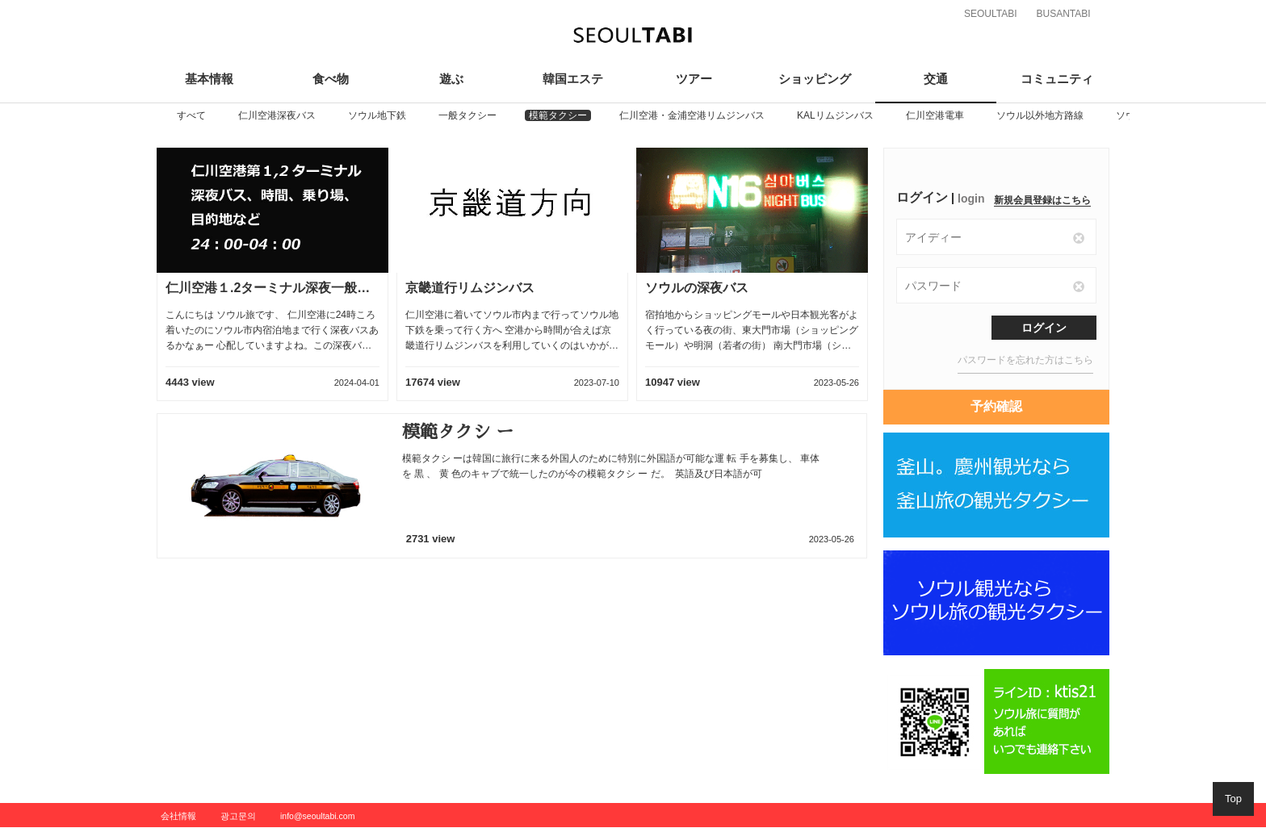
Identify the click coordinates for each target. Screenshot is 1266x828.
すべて (191, 115)
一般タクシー (467, 115)
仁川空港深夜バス (277, 115)
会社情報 (178, 816)
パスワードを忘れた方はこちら (1025, 360)
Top (1233, 798)
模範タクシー (558, 115)
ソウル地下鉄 (377, 115)
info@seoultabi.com (317, 816)
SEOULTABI (990, 13)
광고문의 (238, 816)
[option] (191, 115)
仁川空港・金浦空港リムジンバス (692, 115)
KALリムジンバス (835, 115)
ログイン (1044, 327)
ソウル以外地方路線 (1040, 115)
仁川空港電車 (935, 115)
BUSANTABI (1063, 13)
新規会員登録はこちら (1042, 200)
